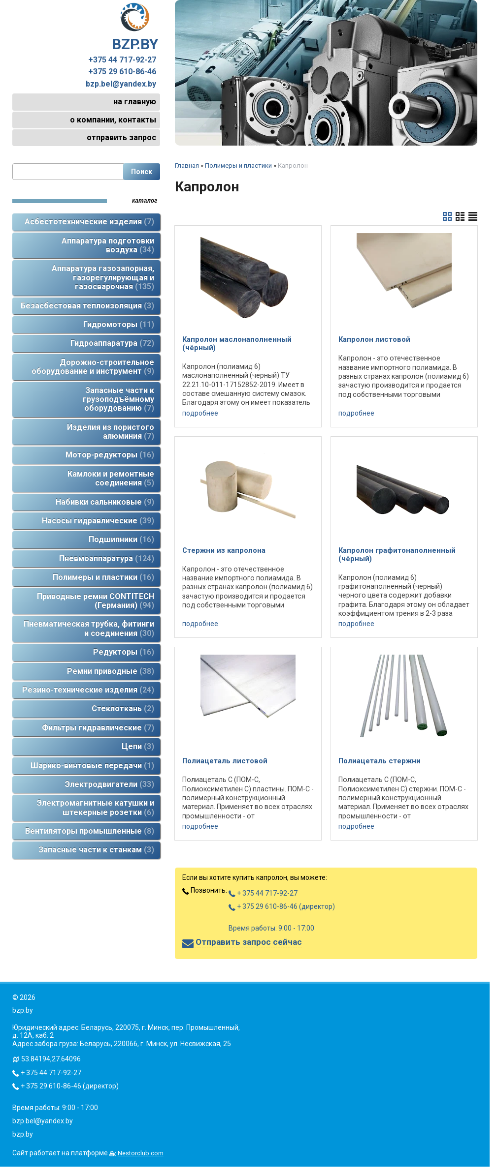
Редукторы (123, 652)
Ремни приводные (110, 671)
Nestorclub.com (141, 1153)
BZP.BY (135, 27)
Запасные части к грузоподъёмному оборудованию (118, 399)
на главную (134, 101)
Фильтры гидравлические (98, 727)
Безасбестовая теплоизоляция (87, 305)
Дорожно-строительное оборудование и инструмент (93, 367)
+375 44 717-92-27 (122, 60)
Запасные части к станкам (96, 849)
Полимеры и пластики (103, 577)
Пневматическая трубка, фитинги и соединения (89, 628)
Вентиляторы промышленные (89, 831)
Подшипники (121, 539)
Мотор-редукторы (110, 454)
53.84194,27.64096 (51, 1059)
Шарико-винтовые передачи (92, 765)
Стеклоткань (123, 708)
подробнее (200, 413)
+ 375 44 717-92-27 (263, 893)
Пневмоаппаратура (106, 558)
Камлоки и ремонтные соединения (110, 478)
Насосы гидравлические (98, 520)
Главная (187, 165)
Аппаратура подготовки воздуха (108, 245)
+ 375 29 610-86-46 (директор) (282, 906)
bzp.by (22, 1134)
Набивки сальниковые (105, 502)
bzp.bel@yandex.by (121, 84)
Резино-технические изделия (88, 689)
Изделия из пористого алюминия (110, 431)
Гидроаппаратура (112, 343)
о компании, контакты (113, 119)
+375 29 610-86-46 (122, 71)
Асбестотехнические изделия (89, 221)
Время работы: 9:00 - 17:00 (271, 928)
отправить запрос (121, 137)
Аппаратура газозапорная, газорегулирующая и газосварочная (103, 277)
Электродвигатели (109, 784)
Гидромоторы (118, 324)
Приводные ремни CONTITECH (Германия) (95, 601)
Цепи (138, 746)
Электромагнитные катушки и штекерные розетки (95, 807)
